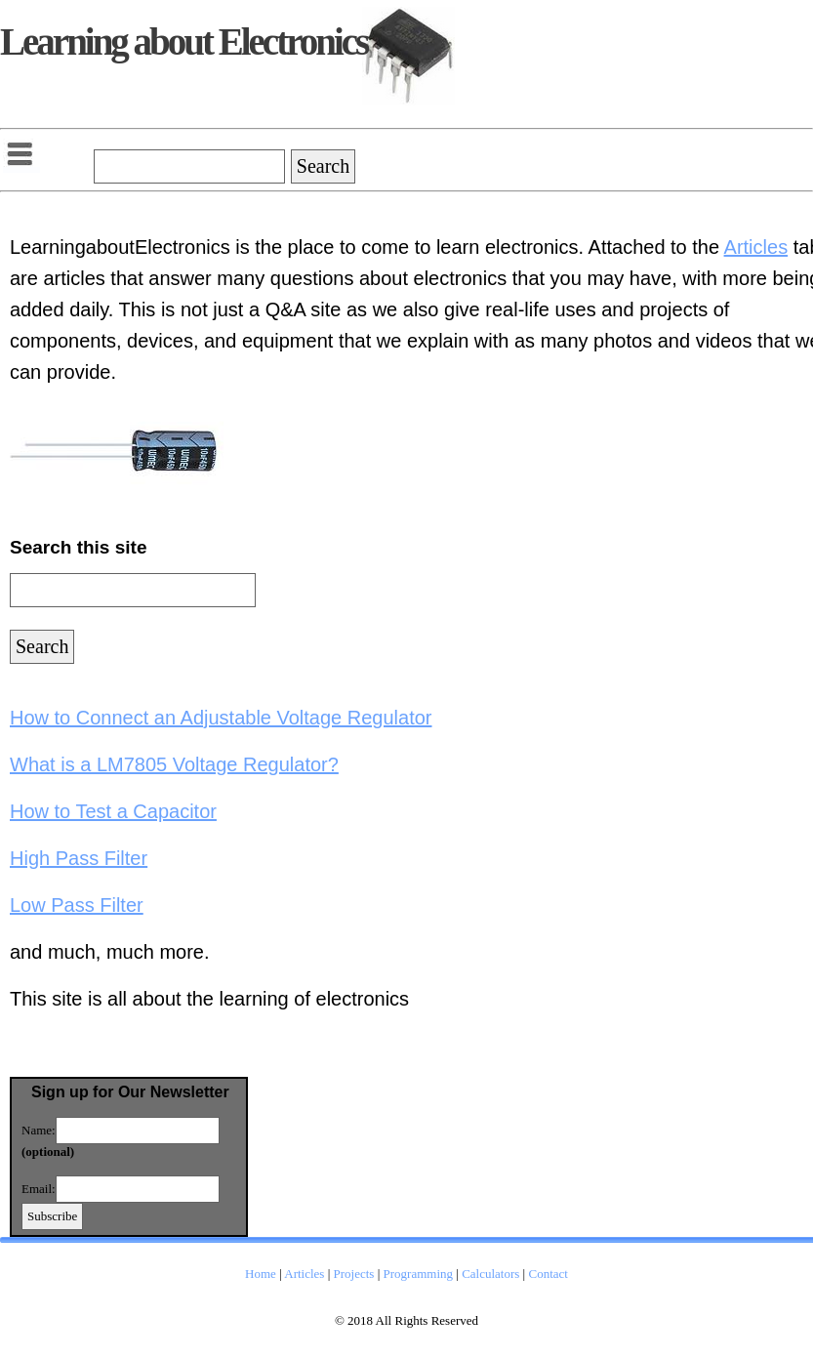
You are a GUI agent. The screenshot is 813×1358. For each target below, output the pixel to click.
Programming (419, 1273)
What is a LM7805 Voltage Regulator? (174, 764)
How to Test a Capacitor (113, 811)
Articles (756, 247)
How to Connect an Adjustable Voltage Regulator (221, 717)
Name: (38, 1130)
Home (260, 1273)
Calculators (490, 1273)
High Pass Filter (78, 858)
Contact (547, 1273)
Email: (38, 1188)
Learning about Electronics (183, 41)
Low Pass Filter (76, 905)
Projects (354, 1273)
